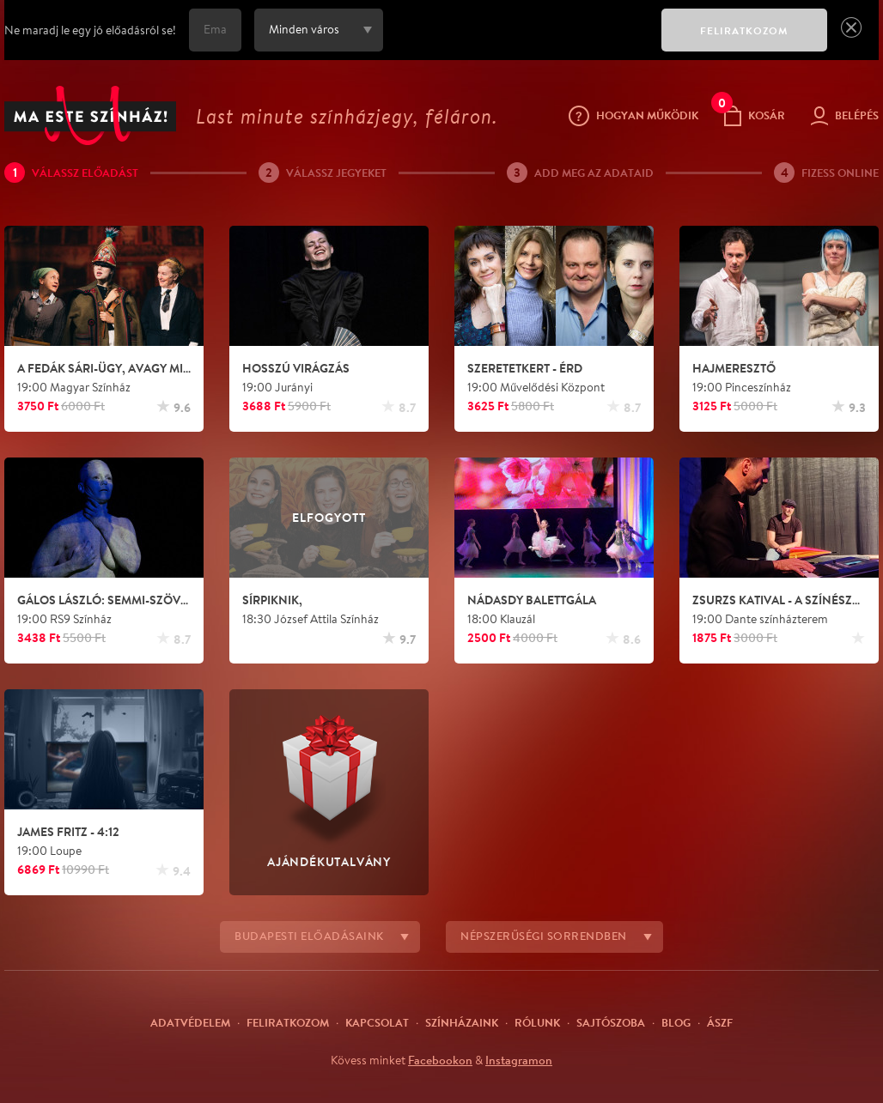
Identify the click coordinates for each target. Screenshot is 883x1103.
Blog (676, 1022)
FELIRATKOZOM (744, 30)
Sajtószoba (610, 1022)
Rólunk (537, 1022)
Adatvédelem (190, 1022)
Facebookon (440, 1060)
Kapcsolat (377, 1022)
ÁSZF (720, 1022)
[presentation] (518, 42)
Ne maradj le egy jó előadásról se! (90, 30)
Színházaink (461, 1022)
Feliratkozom (288, 1022)
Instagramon (518, 1060)
